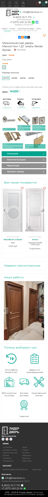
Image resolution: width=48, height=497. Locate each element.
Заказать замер (15, 171)
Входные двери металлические (15, 469)
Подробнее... (35, 249)
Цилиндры (36, 129)
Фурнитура (13, 165)
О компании (7, 447)
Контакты (26, 453)
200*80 (14, 78)
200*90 (23, 78)
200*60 (31, 78)
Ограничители (8, 147)
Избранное (26, 455)
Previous (5, 210)
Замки (20, 126)
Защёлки (21, 129)
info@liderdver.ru (32, 12)
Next (43, 210)
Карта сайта (27, 461)
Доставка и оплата (10, 450)
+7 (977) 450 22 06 (20, 22)
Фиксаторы (37, 126)
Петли (5, 144)
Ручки (5, 129)
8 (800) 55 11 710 (22, 17)
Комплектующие (16, 159)
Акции (24, 447)
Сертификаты (8, 461)
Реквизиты (7, 458)
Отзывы (25, 450)
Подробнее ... (7, 107)
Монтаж (6, 455)
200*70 (6, 78)
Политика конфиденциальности (23, 493)
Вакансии (26, 458)
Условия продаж (35, 494)
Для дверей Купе (29, 146)
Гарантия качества (10, 453)
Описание (12, 153)
